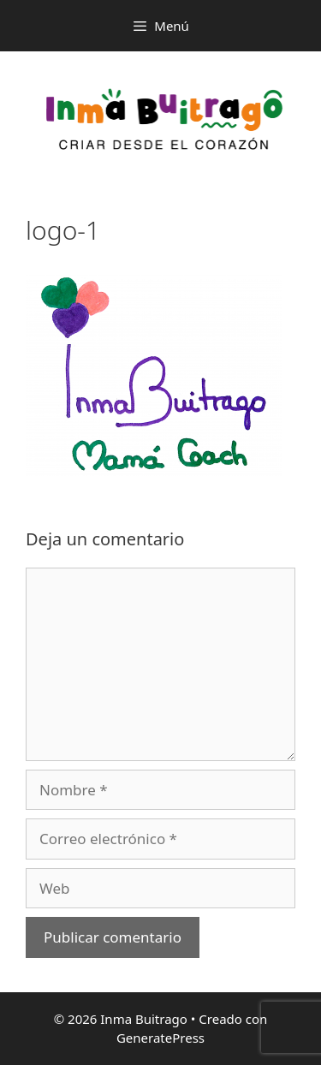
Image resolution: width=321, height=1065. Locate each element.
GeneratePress (160, 1037)
